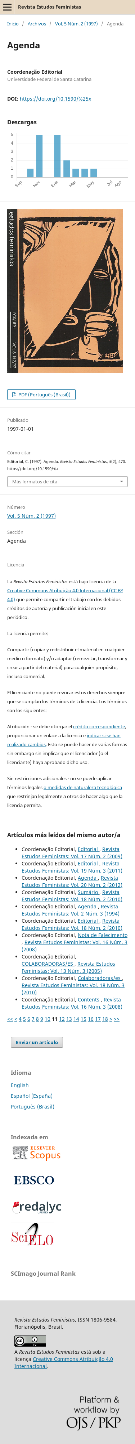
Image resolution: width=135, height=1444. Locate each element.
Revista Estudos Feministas (49, 7)
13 (69, 1018)
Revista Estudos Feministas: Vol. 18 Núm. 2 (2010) (72, 896)
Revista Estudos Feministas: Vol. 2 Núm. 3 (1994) (71, 910)
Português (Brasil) (32, 1106)
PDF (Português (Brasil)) (44, 394)
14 (76, 1018)
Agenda (88, 877)
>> (117, 1018)
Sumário (88, 892)
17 (98, 1018)
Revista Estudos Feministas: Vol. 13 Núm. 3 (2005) (68, 967)
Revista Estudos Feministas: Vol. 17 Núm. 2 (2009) (72, 853)
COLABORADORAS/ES (48, 963)
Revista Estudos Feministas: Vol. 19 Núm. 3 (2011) (72, 867)
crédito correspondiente (99, 726)
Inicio (13, 23)
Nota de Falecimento (102, 935)
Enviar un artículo (37, 1042)
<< (10, 1018)
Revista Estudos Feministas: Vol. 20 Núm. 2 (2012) (72, 881)
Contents (89, 999)
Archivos (37, 23)
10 (47, 1018)
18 (105, 1018)
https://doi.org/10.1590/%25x (55, 98)
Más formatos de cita (34, 481)
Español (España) (32, 1095)
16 (91, 1018)
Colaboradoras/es (100, 978)
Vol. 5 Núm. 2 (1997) (76, 23)
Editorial (88, 849)
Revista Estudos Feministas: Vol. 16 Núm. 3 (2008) (72, 1003)
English (20, 1085)
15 (83, 1018)
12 (62, 1018)
